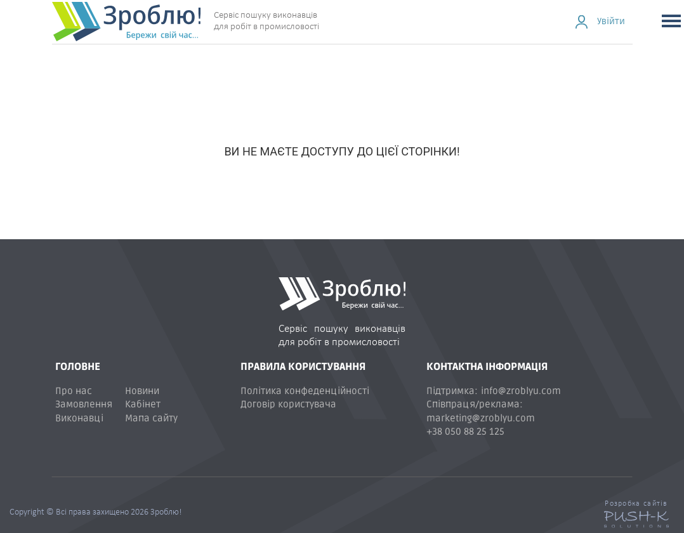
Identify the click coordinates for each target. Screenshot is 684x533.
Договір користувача (288, 404)
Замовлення (83, 404)
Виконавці (79, 418)
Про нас (73, 391)
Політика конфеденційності (304, 391)
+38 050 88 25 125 (465, 431)
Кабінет (143, 404)
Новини (142, 391)
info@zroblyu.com (521, 391)
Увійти (611, 21)
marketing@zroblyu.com (480, 418)
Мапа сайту (151, 418)
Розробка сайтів (636, 504)
